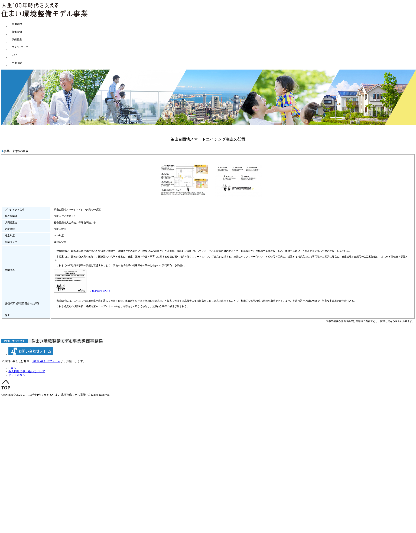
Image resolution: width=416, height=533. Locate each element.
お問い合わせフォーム (46, 361)
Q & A (12, 368)
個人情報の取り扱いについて (26, 371)
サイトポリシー (18, 375)
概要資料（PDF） (101, 291)
